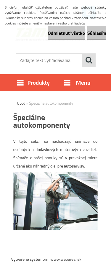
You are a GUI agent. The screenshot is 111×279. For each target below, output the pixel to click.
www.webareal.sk (65, 259)
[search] (89, 60)
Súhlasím (96, 33)
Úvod (21, 103)
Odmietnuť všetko (66, 33)
